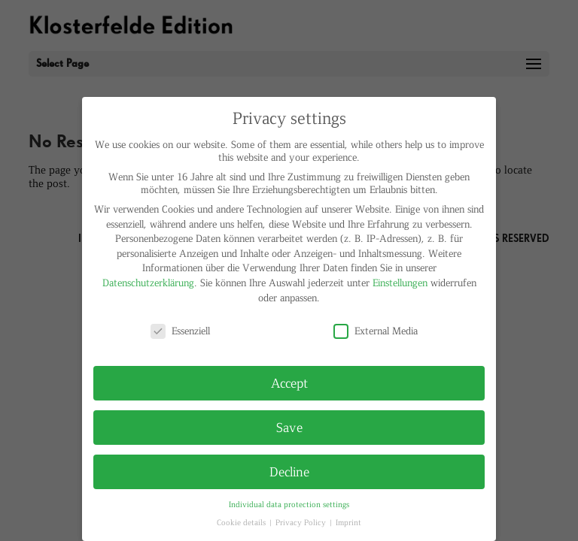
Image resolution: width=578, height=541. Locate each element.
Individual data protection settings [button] (289, 504)
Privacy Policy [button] (301, 522)
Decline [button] (289, 471)
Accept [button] (289, 382)
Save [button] (289, 427)
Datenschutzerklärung (148, 282)
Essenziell (180, 330)
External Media (375, 330)
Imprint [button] (348, 522)
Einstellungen (400, 282)
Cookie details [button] (242, 522)
